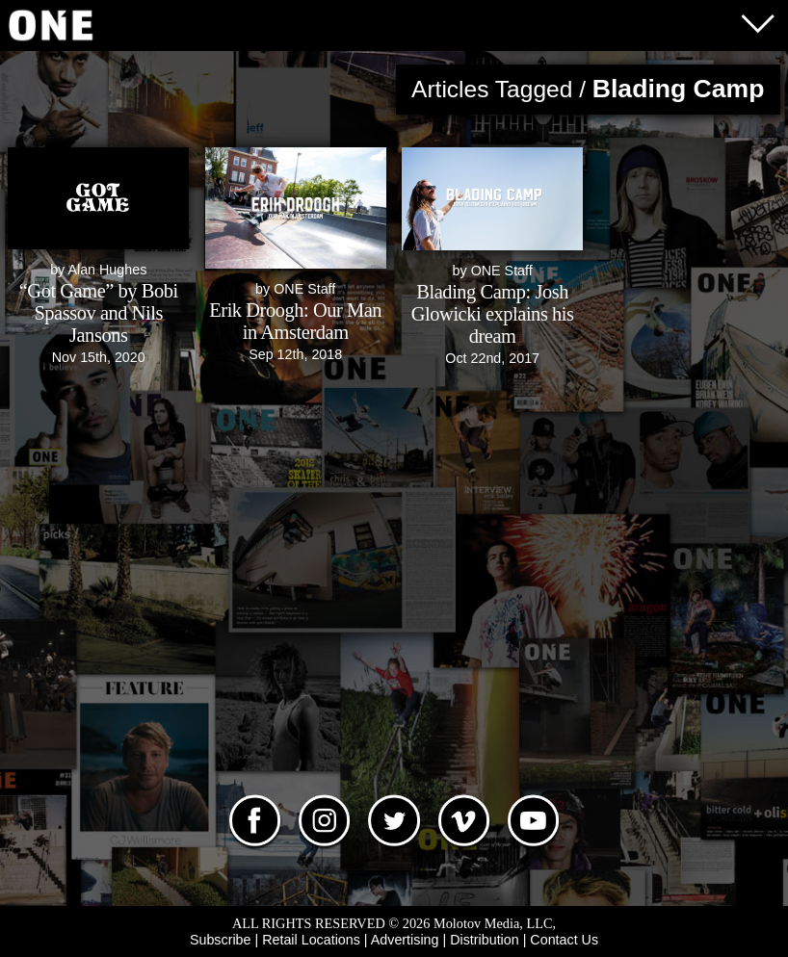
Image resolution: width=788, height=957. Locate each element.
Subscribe (220, 939)
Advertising (405, 939)
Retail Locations (311, 939)
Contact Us (564, 939)
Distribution (484, 939)
